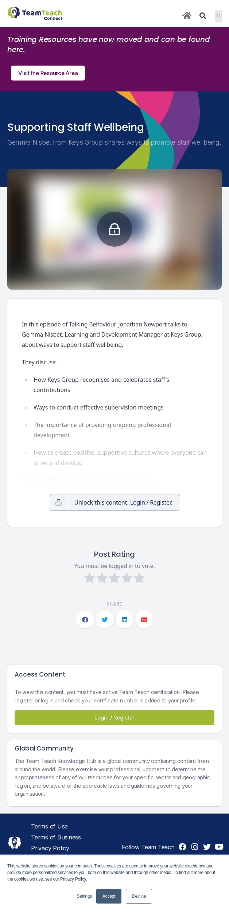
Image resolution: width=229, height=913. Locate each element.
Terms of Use (49, 826)
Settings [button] (84, 896)
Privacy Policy (50, 848)
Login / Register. (151, 502)
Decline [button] (139, 896)
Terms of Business (56, 837)
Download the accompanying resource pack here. (88, 480)
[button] (218, 16)
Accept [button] (108, 896)
